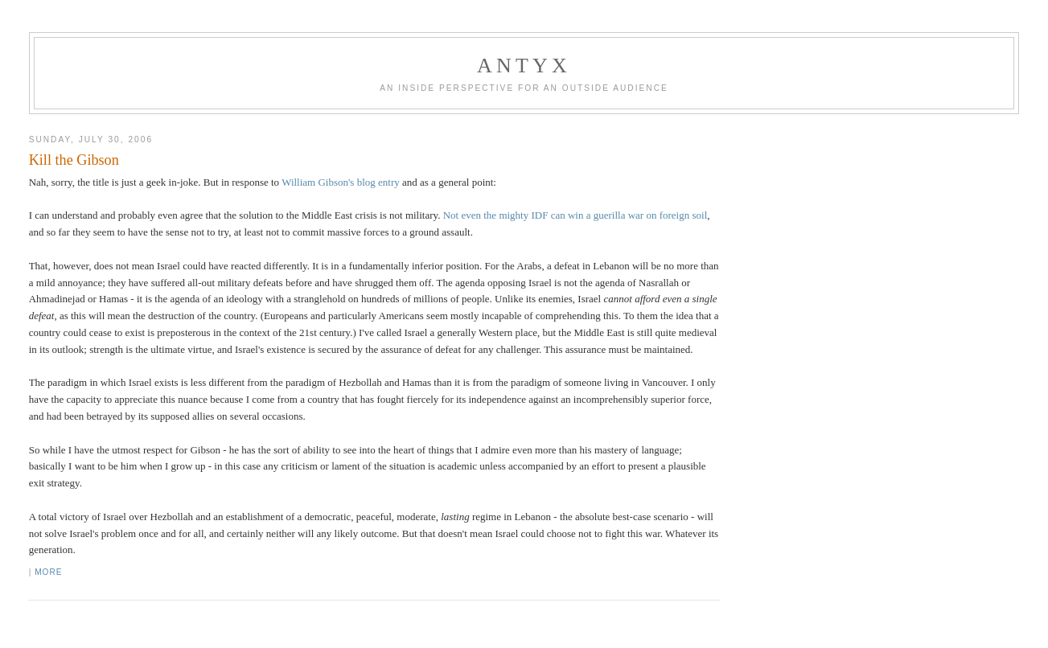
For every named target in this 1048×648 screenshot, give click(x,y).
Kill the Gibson (74, 160)
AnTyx (524, 65)
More (48, 572)
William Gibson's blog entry (341, 182)
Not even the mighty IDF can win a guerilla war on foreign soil (575, 215)
